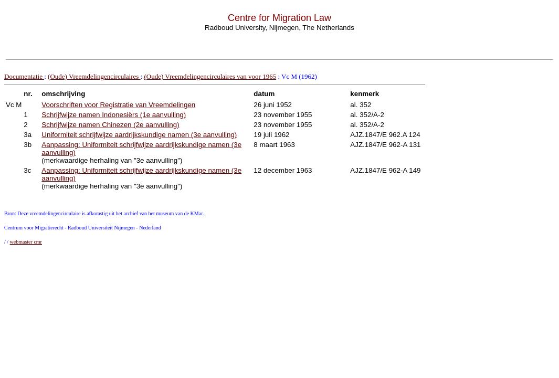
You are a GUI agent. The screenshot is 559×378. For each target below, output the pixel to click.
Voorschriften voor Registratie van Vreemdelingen (118, 105)
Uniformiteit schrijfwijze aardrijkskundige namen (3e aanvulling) (139, 135)
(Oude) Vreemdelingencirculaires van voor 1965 (210, 76)
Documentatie (24, 76)
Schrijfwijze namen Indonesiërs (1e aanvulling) (113, 115)
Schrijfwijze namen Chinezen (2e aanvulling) (110, 125)
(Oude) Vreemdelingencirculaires (94, 76)
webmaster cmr (26, 242)
